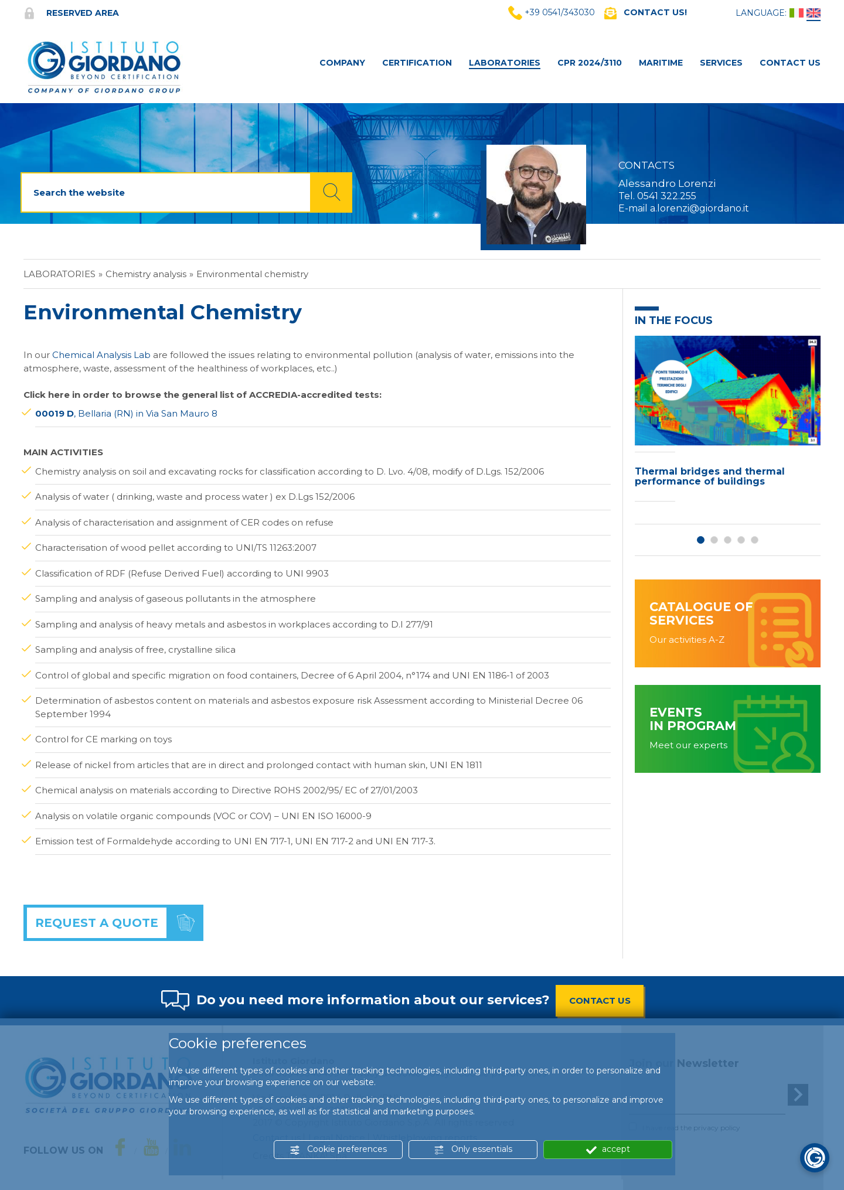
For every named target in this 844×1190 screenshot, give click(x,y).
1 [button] (701, 540)
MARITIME (661, 62)
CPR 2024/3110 (589, 62)
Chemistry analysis (146, 273)
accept (608, 1149)
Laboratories (504, 62)
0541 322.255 (666, 196)
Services (721, 62)
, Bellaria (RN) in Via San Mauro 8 (126, 413)
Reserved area (71, 13)
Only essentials (473, 1149)
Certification (417, 62)
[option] (728, 421)
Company (342, 62)
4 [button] (741, 540)
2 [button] (714, 540)
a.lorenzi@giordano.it (699, 208)
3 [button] (727, 540)
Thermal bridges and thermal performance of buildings (710, 476)
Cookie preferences (338, 1149)
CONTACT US (600, 1000)
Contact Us (790, 62)
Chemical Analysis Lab (101, 354)
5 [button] (754, 540)
